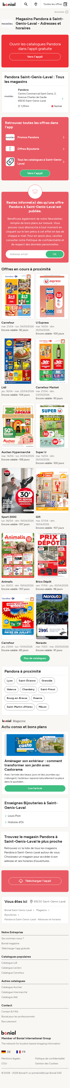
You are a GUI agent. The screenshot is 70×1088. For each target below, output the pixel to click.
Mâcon (43, 706)
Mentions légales (10, 1058)
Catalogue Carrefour (12, 972)
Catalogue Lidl (9, 962)
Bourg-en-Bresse (17, 698)
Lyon (10, 680)
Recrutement (8, 1021)
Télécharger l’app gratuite (15, 948)
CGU (4, 1063)
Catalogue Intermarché (14, 992)
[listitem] (17, 305)
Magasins (41, 910)
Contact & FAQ (9, 1011)
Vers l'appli (35, 56)
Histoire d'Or (14, 822)
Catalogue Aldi (9, 997)
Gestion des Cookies (46, 1063)
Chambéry (28, 689)
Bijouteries (10, 915)
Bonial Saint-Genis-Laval (18, 910)
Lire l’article (35, 788)
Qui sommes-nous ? (12, 938)
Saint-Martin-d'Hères (20, 706)
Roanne (37, 698)
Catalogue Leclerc (11, 967)
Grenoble (47, 680)
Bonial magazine (10, 943)
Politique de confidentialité (50, 1058)
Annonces (62, 12)
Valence (11, 689)
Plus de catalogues (35, 658)
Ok (54, 254)
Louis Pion (12, 815)
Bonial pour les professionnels (18, 1016)
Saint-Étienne (27, 680)
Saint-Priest (48, 689)
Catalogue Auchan (11, 987)
